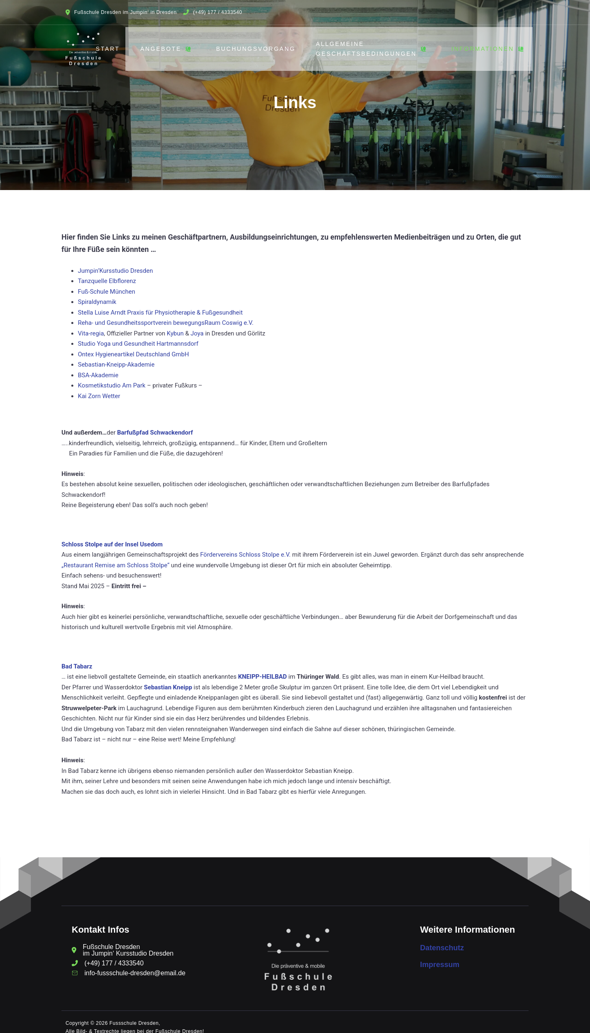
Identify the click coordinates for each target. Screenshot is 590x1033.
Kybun (176, 324)
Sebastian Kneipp (168, 678)
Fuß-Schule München (106, 283)
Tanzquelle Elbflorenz (107, 272)
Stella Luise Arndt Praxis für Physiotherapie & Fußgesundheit (160, 304)
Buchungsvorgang (260, 44)
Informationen (494, 44)
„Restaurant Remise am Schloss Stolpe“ (115, 556)
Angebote (172, 44)
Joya (198, 324)
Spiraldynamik (97, 293)
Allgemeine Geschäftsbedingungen (378, 44)
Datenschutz (442, 939)
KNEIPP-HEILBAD (262, 668)
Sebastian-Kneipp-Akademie (116, 356)
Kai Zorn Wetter (99, 387)
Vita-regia (91, 324)
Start (112, 44)
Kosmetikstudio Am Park (111, 377)
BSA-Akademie (98, 366)
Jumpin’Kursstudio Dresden (115, 262)
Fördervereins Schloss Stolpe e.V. (245, 546)
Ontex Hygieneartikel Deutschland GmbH (133, 345)
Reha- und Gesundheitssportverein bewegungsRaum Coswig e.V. (166, 314)
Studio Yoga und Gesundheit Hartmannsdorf (138, 335)
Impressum (439, 956)
